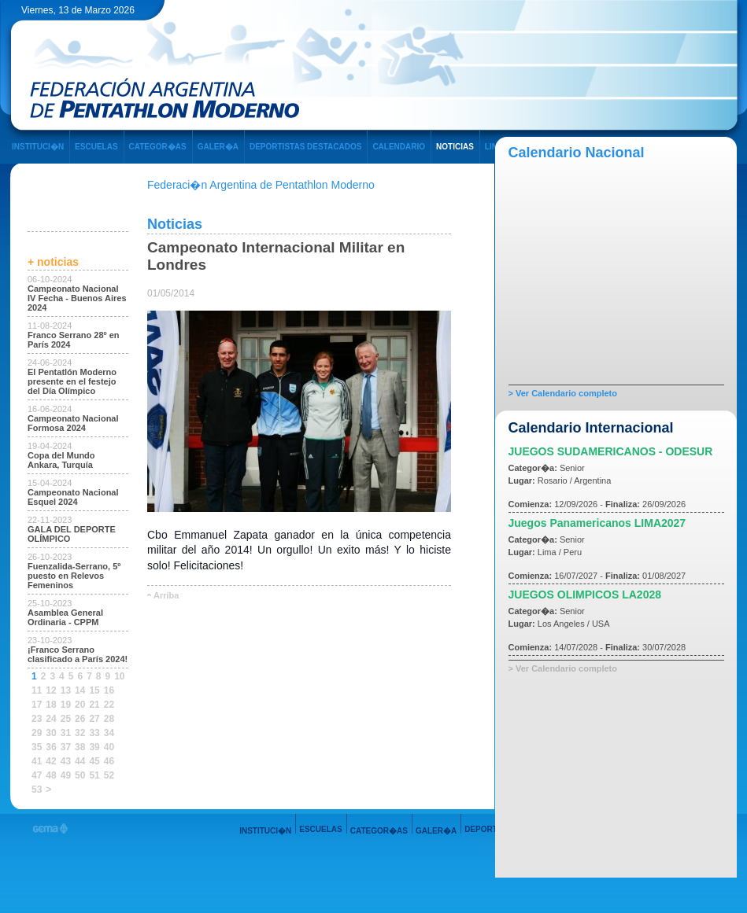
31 (66, 732)
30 (51, 732)
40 (109, 747)
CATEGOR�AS (158, 146)
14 (80, 690)
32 (80, 732)
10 (119, 676)
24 (51, 718)
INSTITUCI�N (38, 146)
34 (109, 732)
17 (36, 704)
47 (36, 775)
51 (94, 775)
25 (66, 718)
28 (109, 718)
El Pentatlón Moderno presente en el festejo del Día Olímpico (72, 381)
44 (80, 761)
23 (36, 718)
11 (36, 690)
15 (94, 690)
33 (94, 732)
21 (94, 704)
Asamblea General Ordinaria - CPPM (65, 617)
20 (80, 704)
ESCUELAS (96, 146)
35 (36, 747)
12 (51, 690)
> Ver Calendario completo (562, 393)
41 (36, 761)
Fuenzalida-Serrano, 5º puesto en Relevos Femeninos (74, 575)
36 (51, 747)
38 (80, 747)
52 (109, 775)
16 (109, 690)
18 (51, 704)
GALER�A (218, 146)
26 (80, 718)
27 (94, 718)
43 (66, 761)
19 (66, 704)
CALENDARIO (398, 146)
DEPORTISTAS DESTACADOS (305, 146)
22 (109, 704)
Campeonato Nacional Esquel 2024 (73, 497)
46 (109, 761)
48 (51, 775)
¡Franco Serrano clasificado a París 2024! (78, 654)
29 (36, 732)
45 (94, 761)
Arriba (166, 595)
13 (66, 690)
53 (36, 789)
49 (66, 775)
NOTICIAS (455, 146)
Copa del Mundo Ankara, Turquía (61, 460)
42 (51, 761)
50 (80, 775)
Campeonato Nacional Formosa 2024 (73, 423)
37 (66, 747)
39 (94, 747)
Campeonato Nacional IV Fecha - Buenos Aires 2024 (77, 298)
